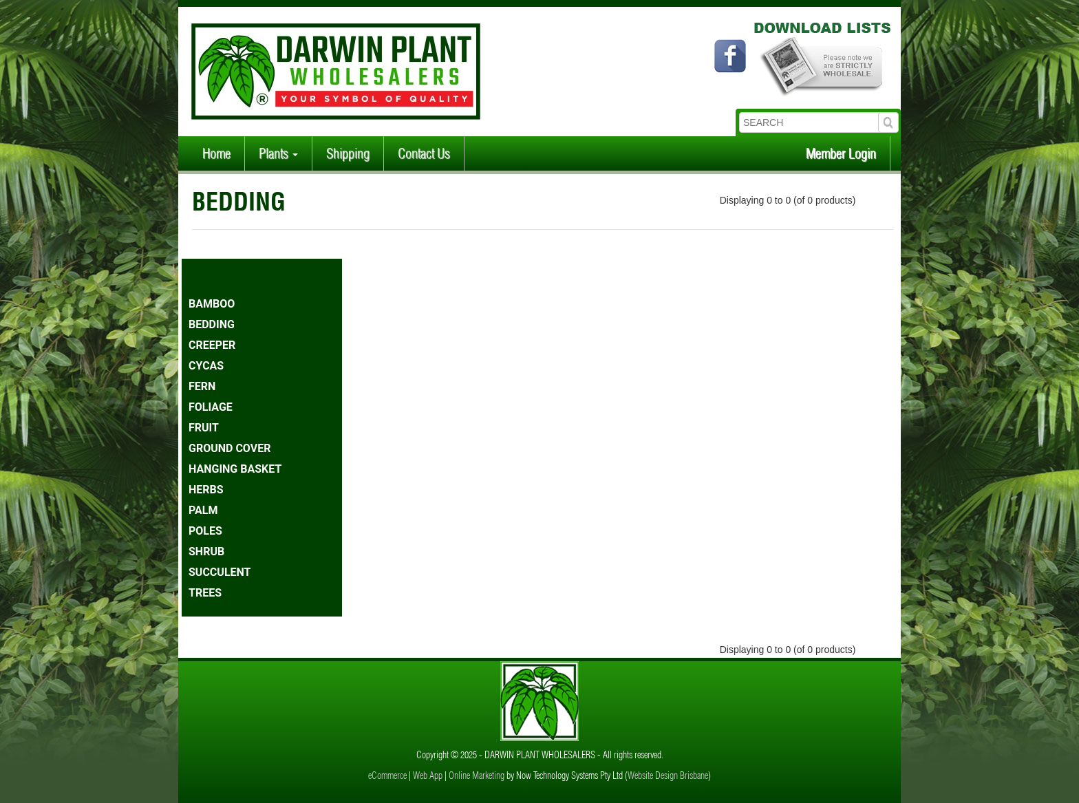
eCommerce (387, 775)
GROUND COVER (229, 448)
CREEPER (212, 345)
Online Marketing (476, 775)
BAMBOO (212, 303)
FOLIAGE (211, 407)
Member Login (841, 153)
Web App (427, 775)
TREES (205, 592)
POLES (205, 530)
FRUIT (204, 427)
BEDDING (212, 324)
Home (216, 153)
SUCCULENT (220, 572)
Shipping (348, 153)
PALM (203, 510)
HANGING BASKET (235, 468)
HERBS (206, 489)
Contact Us (424, 153)
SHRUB (206, 551)
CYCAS (206, 365)
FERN (202, 386)
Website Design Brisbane (668, 775)
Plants (278, 153)
